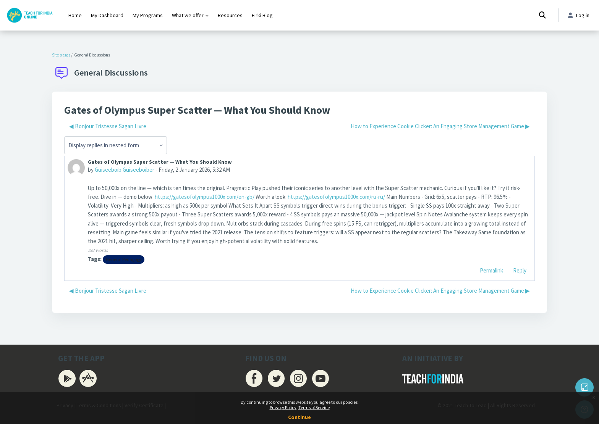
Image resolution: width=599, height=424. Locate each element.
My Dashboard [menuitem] (107, 15)
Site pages (61, 55)
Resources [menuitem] (230, 15)
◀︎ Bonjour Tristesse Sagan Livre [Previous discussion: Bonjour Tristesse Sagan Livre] (107, 126)
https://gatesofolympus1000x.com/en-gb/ (204, 197)
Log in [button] (578, 15)
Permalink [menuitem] (491, 271)
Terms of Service (314, 407)
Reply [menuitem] (519, 271)
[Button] (584, 387)
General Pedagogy (124, 260)
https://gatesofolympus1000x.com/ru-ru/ (336, 197)
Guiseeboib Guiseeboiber (124, 170)
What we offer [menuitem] (188, 15)
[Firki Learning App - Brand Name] (29, 15)
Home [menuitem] (75, 15)
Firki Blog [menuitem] (262, 15)
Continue (299, 417)
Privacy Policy (283, 407)
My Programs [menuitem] (148, 15)
